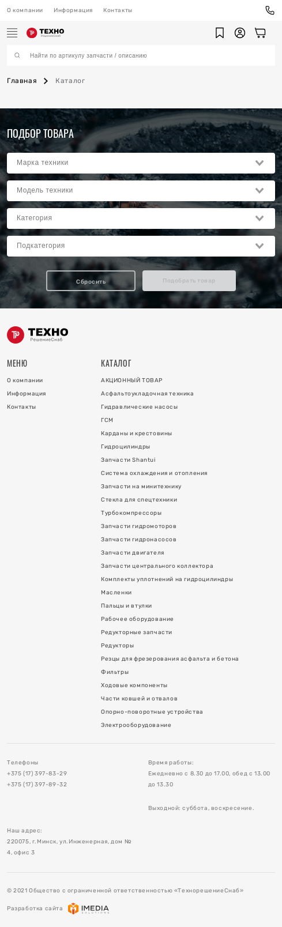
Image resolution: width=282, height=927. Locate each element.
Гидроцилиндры (126, 446)
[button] (219, 33)
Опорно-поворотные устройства (152, 712)
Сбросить (91, 281)
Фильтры (115, 672)
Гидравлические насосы (139, 407)
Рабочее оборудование (137, 619)
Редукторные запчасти (136, 632)
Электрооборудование (136, 725)
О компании (25, 10)
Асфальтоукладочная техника (147, 393)
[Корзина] (260, 33)
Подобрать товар (189, 280)
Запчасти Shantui (128, 460)
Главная (22, 81)
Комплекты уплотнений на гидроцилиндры (167, 579)
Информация (73, 10)
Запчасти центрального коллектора (157, 566)
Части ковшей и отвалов (139, 698)
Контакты (118, 10)
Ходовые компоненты (134, 685)
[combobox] (141, 163)
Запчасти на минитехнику (141, 486)
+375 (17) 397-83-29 (37, 773)
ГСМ (107, 420)
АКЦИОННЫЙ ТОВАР (132, 380)
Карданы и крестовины (136, 433)
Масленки (116, 592)
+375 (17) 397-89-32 (37, 784)
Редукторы (117, 645)
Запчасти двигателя (132, 552)
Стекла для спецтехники (139, 499)
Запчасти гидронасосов (139, 539)
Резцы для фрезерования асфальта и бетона (170, 658)
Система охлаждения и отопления (154, 473)
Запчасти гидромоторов (139, 526)
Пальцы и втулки (126, 605)
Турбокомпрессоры (131, 513)
